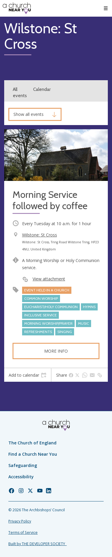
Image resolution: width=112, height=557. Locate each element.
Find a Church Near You (32, 454)
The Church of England (32, 443)
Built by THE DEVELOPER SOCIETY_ (37, 543)
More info (56, 351)
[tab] (27, 375)
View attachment (49, 279)
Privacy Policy (19, 521)
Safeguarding (22, 465)
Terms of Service (23, 532)
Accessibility (21, 476)
